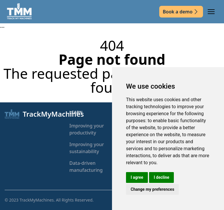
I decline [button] (161, 177)
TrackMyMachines (37, 200)
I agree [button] (137, 177)
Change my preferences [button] (152, 189)
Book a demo (181, 11)
